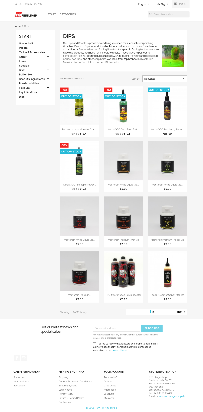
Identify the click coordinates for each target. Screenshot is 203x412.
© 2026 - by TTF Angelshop (101, 407)
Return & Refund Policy (71, 397)
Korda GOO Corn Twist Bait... (123, 129)
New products (21, 381)
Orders (108, 381)
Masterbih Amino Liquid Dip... (123, 184)
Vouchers (109, 393)
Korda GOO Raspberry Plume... (167, 129)
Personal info (111, 377)
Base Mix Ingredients (32, 79)
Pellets (23, 48)
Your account (114, 371)
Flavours (24, 88)
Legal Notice (65, 389)
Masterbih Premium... (79, 294)
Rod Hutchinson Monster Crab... (79, 129)
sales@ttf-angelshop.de (172, 396)
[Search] (169, 14)
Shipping (63, 377)
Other (22, 56)
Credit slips (110, 385)
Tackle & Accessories (32, 52)
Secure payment (68, 385)
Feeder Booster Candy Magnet (167, 294)
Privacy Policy (119, 349)
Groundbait (26, 43)
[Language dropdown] (144, 4)
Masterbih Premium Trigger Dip (167, 239)
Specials (24, 65)
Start (52, 14)
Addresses (110, 389)
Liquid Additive (28, 92)
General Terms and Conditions (75, 381)
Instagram (24, 358)
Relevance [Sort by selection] (164, 79)
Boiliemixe (25, 74)
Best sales (19, 385)
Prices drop (19, 377)
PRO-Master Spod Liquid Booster (123, 294)
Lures (22, 61)
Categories (68, 14)
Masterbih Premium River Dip (123, 239)
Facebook (17, 358)
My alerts (109, 397)
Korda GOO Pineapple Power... (79, 184)
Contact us (65, 402)
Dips (22, 96)
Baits (22, 70)
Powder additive (29, 83)
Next (181, 312)
